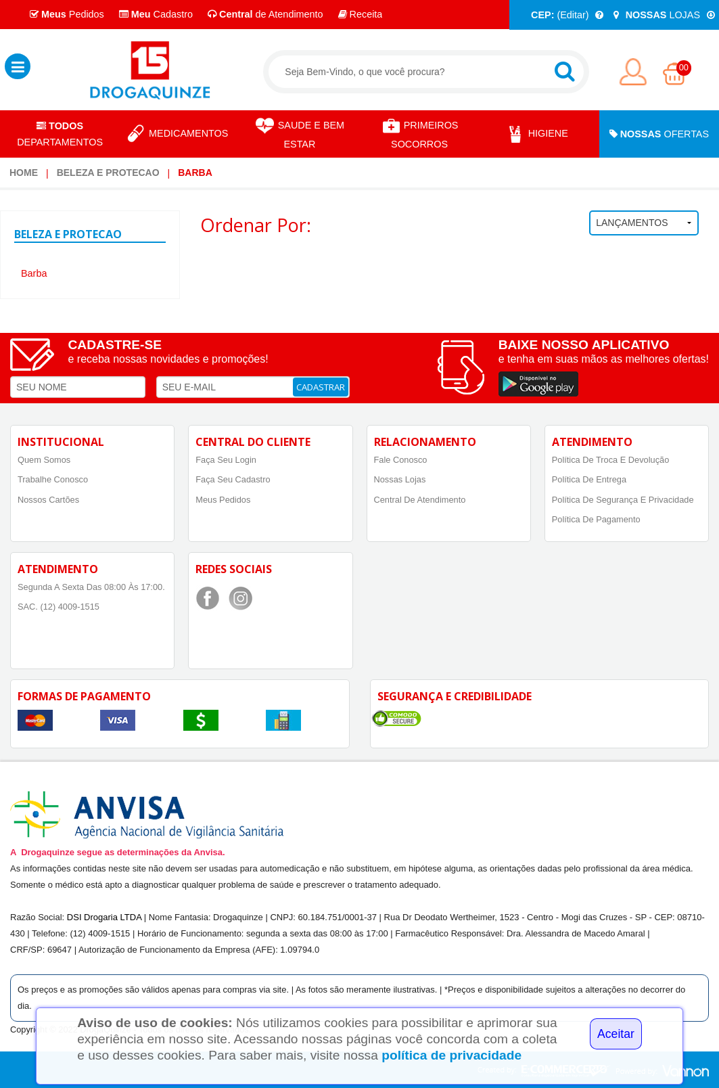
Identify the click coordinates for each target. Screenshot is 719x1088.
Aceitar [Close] (615, 1034)
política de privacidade (451, 1055)
